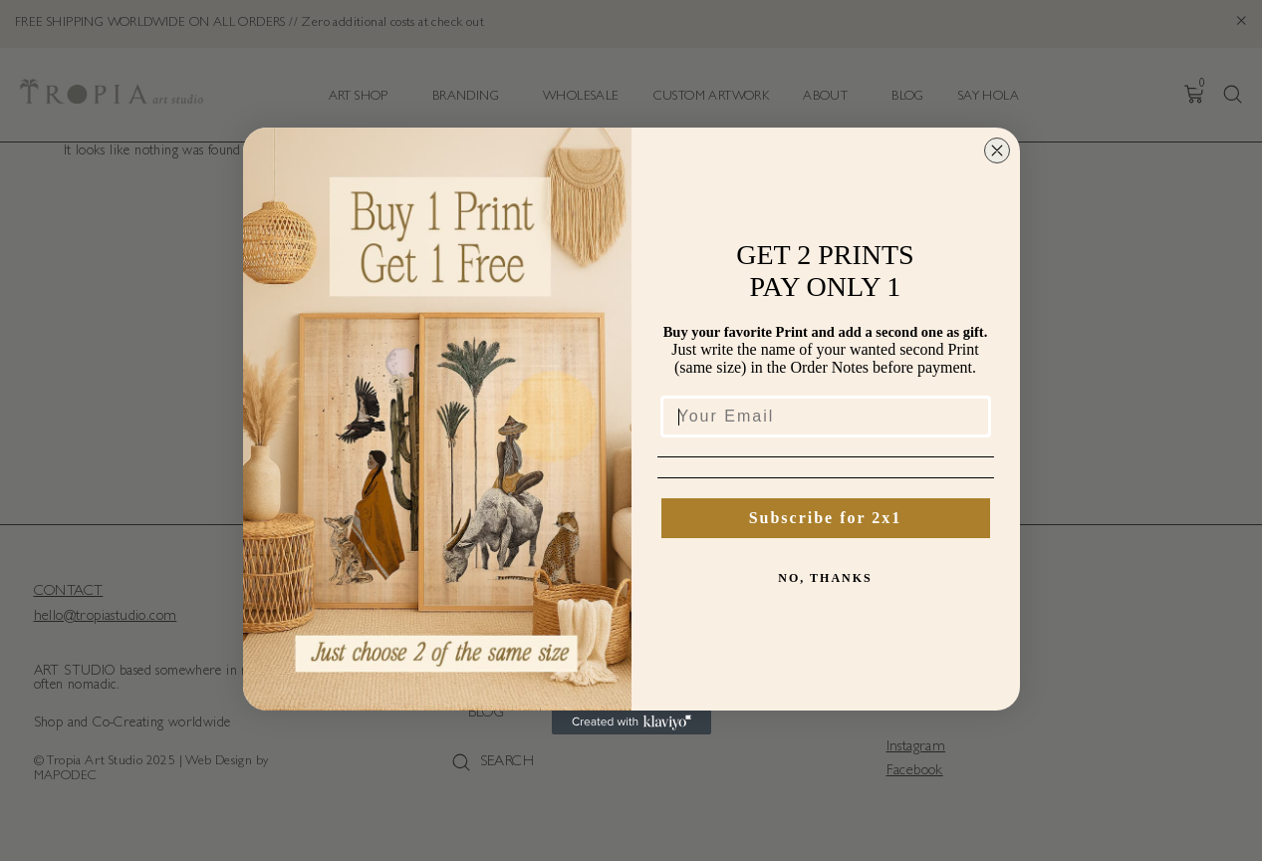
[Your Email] (825, 416)
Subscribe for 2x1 (825, 517)
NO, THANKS (825, 578)
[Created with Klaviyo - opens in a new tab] (631, 722)
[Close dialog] (997, 150)
